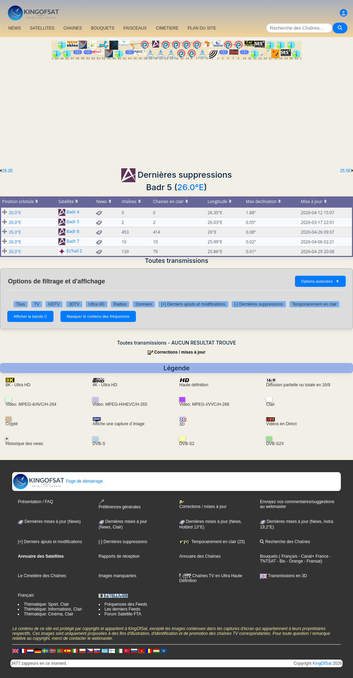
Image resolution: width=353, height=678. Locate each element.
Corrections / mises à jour (179, 352)
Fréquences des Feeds (126, 604)
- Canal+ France (313, 556)
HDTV (54, 304)
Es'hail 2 (74, 251)
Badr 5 (72, 222)
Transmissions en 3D (283, 575)
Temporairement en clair (314, 304)
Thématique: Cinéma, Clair (48, 614)
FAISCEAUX (135, 28)
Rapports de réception (119, 556)
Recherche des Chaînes (285, 541)
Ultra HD (97, 304)
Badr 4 (72, 212)
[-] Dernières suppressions (259, 304)
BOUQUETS (102, 28)
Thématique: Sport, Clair (46, 604)
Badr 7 (72, 241)
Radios (120, 304)
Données (144, 304)
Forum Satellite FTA (123, 614)
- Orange (294, 561)
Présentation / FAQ (35, 501)
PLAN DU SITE (202, 28)
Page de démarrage (57, 481)
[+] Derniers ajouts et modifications (193, 304)
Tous (20, 304)
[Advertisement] (176, 112)
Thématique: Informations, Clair (53, 609)
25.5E (345, 170)
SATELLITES (42, 28)
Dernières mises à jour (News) (49, 521)
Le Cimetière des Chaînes (42, 575)
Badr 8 (72, 232)
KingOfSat (322, 663)
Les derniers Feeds (122, 609)
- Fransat (312, 561)
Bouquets (269, 556)
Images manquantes (118, 575)
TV (36, 304)
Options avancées (320, 281)
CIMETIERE (167, 28)
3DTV (74, 304)
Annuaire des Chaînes (200, 556)
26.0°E (190, 187)
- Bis (280, 561)
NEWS (14, 28)
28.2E (7, 170)
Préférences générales (120, 504)
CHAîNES (72, 28)
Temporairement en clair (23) (212, 541)
